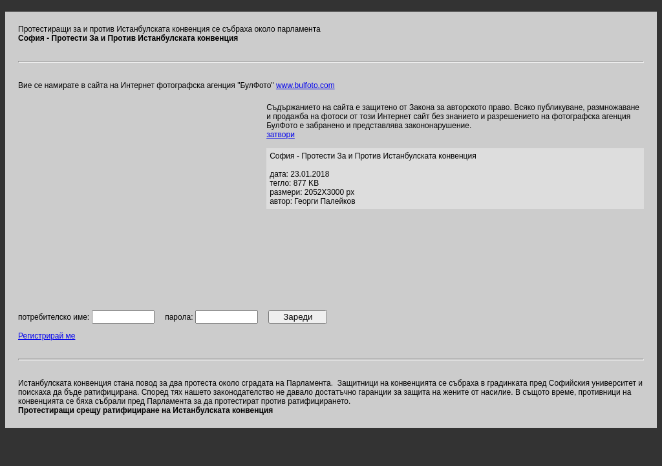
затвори (280, 134)
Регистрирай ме (46, 335)
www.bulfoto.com (305, 85)
